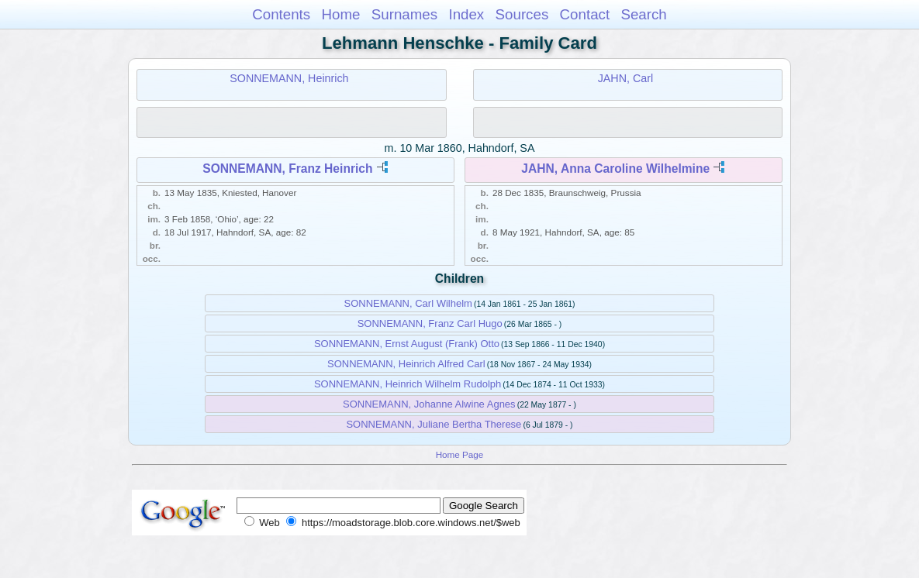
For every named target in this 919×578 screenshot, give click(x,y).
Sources (522, 14)
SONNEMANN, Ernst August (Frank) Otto (406, 343)
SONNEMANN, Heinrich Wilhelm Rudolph (407, 384)
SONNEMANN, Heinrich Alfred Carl (406, 364)
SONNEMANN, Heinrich (289, 78)
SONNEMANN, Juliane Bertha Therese (433, 424)
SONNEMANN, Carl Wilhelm (408, 303)
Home (340, 14)
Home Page (460, 454)
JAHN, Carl (626, 78)
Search (643, 14)
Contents (281, 14)
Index (466, 14)
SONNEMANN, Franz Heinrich (287, 168)
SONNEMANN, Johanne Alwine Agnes (429, 404)
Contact (585, 14)
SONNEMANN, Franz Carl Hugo (430, 323)
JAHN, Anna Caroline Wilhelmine (615, 168)
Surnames (404, 14)
